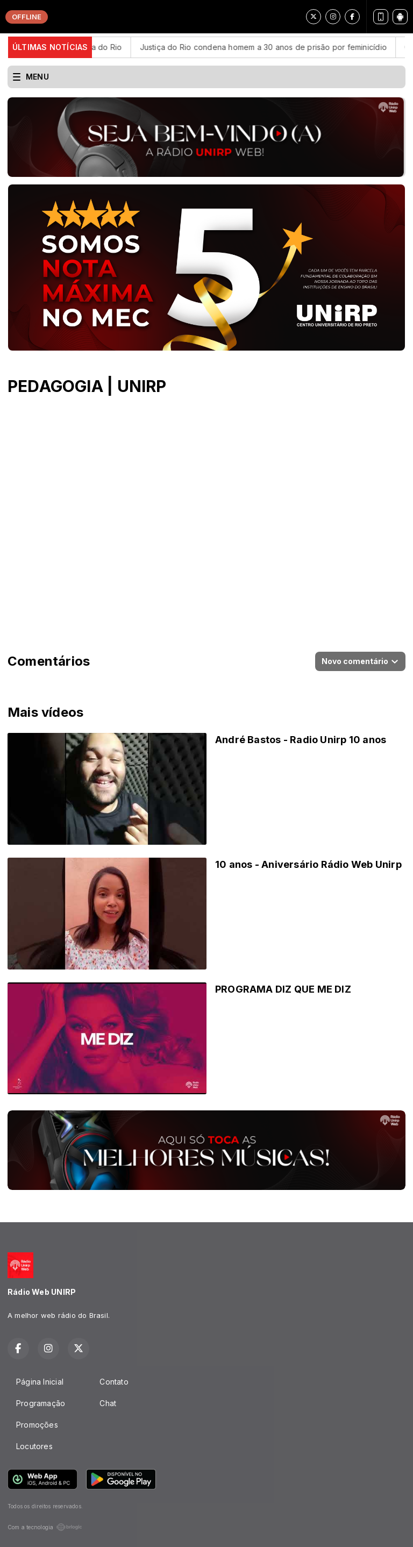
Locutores (34, 1446)
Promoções (37, 1424)
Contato (113, 1381)
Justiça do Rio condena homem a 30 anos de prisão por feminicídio (277, 47)
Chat (107, 1403)
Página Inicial (39, 1381)
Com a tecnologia (45, 1527)
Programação (40, 1403)
